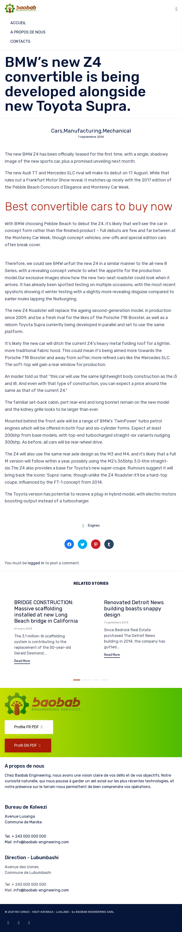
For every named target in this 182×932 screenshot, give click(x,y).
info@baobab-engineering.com (41, 842)
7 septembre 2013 (116, 622)
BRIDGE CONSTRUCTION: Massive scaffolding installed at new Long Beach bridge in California (46, 611)
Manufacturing (82, 131)
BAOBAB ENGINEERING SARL (95, 911)
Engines (94, 526)
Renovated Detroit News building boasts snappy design (134, 608)
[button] (22, 661)
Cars (56, 131)
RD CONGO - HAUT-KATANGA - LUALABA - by (45, 911)
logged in (36, 563)
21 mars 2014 (23, 628)
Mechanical (117, 131)
